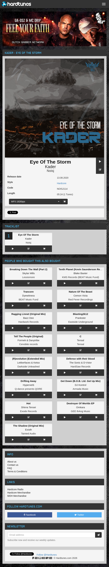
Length (11, 193)
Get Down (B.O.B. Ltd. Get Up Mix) (81, 381)
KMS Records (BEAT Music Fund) (80, 277)
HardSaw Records (81, 366)
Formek (22, 340)
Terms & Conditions (17, 471)
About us (11, 461)
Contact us (12, 465)
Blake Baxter (80, 273)
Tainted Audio (28, 433)
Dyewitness (28, 295)
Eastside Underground (80, 321)
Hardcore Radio (15, 489)
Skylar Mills (28, 273)
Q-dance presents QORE (28, 388)
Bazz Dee (28, 318)
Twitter (79, 515)
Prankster (80, 318)
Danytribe (34, 340)
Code (10, 187)
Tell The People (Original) (28, 336)
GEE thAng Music (80, 411)
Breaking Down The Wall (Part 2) (28, 269)
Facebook (30, 515)
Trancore (28, 291)
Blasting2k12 (80, 314)
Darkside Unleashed (28, 366)
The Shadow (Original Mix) (28, 425)
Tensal (80, 340)
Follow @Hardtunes (47, 554)
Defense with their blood (80, 358)
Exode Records (28, 411)
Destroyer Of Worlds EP (80, 403)
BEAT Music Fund (28, 299)
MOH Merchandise (16, 496)
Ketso (37, 362)
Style (10, 182)
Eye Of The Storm (28, 234)
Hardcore (62, 183)
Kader (50, 166)
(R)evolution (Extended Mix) (28, 358)
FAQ (9, 468)
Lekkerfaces (23, 362)
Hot (28, 403)
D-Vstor (87, 362)
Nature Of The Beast (80, 291)
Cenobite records (28, 344)
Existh (28, 429)
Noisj (50, 171)
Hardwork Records (28, 321)
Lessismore (28, 277)
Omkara (80, 407)
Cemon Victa (81, 295)
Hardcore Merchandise (19, 492)
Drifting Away (28, 381)
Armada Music (80, 388)
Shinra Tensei (28, 407)
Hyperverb (28, 385)
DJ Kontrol (80, 385)
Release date (14, 176)
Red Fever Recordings (80, 299)
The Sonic (74, 362)
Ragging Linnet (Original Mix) (28, 314)
